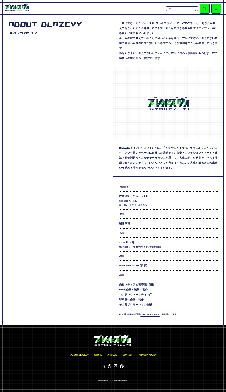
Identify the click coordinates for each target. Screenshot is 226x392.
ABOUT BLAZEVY (79, 355)
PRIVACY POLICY (148, 355)
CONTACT (127, 355)
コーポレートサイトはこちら (133, 205)
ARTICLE (112, 355)
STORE (98, 355)
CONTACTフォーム (150, 314)
